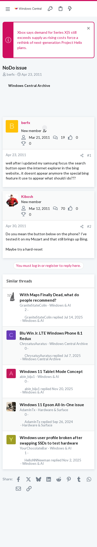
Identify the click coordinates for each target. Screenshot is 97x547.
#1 (89, 155)
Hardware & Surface (53, 410)
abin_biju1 (27, 377)
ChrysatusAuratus (33, 344)
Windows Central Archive (68, 344)
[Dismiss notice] (88, 29)
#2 (89, 226)
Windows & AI (60, 305)
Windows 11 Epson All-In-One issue (52, 404)
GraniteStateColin (33, 305)
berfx (11, 74)
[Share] (81, 155)
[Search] (90, 8)
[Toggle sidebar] (80, 8)
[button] (8, 8)
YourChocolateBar (33, 448)
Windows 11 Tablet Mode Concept (51, 371)
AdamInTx (27, 410)
